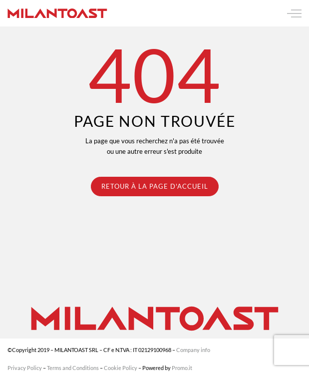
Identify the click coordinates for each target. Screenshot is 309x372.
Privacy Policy (24, 368)
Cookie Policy (120, 368)
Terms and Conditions (73, 368)
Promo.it (182, 368)
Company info (193, 350)
